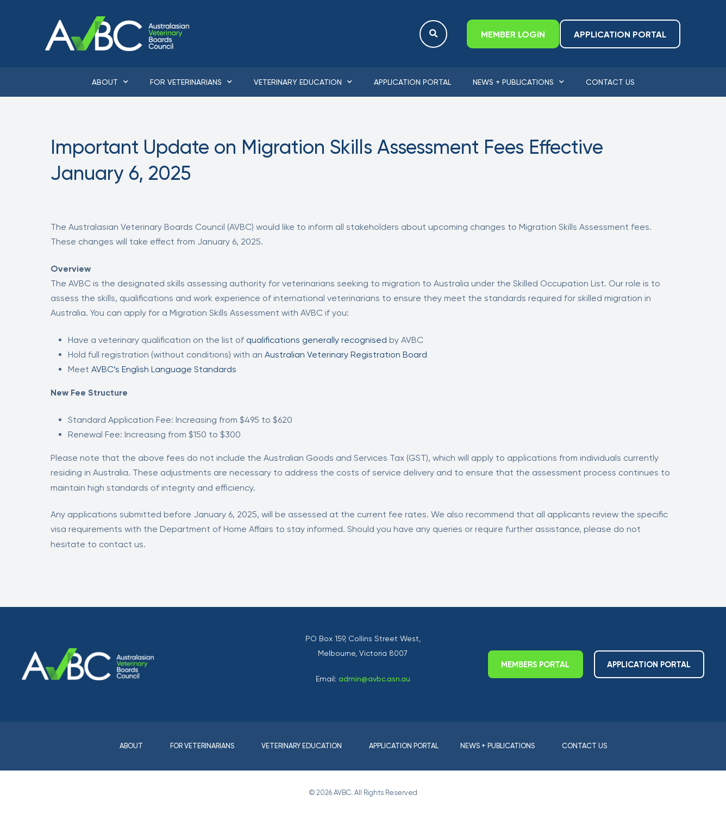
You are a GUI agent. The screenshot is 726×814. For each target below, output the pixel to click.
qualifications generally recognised (317, 340)
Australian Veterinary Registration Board (346, 354)
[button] (433, 34)
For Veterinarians (191, 82)
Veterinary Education (303, 82)
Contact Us (610, 82)
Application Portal (412, 82)
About (110, 82)
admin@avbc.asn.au (374, 678)
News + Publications (518, 82)
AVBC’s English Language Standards (163, 369)
